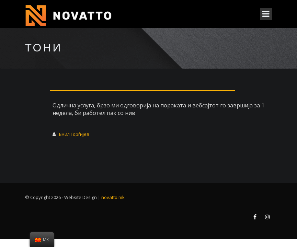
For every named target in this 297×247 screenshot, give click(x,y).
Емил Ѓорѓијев (74, 134)
